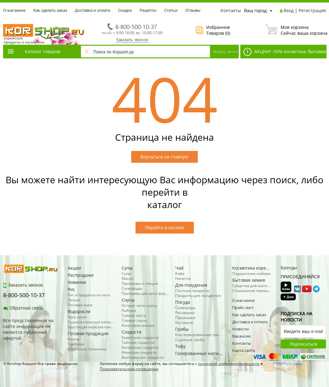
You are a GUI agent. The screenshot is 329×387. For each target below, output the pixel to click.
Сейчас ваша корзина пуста (296, 30)
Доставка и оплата (92, 10)
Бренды (289, 268)
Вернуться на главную (164, 157)
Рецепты (148, 10)
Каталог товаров (33, 51)
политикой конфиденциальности (229, 363)
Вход (289, 10)
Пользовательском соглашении (129, 368)
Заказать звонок (132, 40)
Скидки (125, 10)
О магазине (14, 10)
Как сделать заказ (50, 10)
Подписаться (303, 344)
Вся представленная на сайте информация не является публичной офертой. (28, 329)
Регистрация (312, 10)
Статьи (170, 10)
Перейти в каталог (165, 227)
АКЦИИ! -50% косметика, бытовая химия (283, 53)
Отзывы (192, 10)
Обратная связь (23, 308)
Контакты (230, 10)
